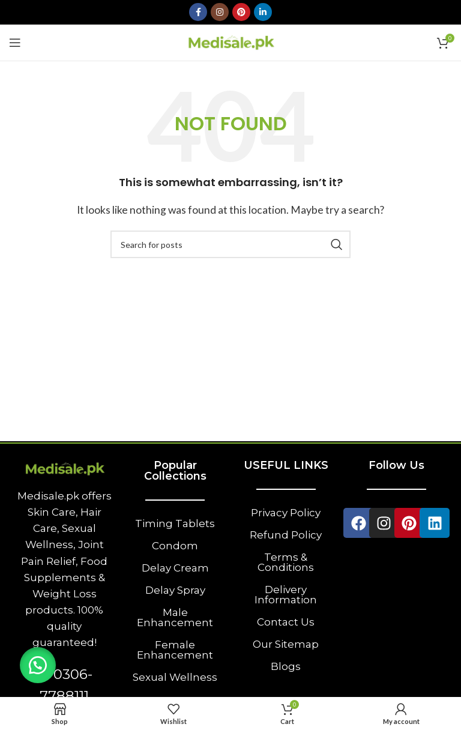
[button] (39, 664)
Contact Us (286, 622)
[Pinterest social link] (241, 12)
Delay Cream (175, 568)
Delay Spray (175, 590)
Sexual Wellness (175, 677)
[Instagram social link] (220, 12)
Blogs (286, 666)
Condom (175, 546)
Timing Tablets (175, 523)
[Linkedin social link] (263, 12)
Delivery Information (286, 595)
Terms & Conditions (286, 562)
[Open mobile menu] (15, 43)
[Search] (230, 244)
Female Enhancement (175, 650)
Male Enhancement (175, 617)
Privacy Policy (286, 513)
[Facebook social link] (198, 12)
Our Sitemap (286, 644)
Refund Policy (286, 535)
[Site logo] (231, 41)
